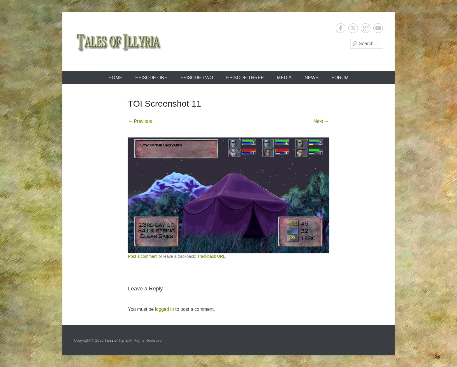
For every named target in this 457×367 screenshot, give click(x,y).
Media (284, 77)
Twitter (353, 28)
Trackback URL (211, 256)
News (312, 77)
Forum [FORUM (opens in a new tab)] (340, 77)
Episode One (151, 77)
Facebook (340, 28)
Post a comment (142, 256)
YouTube (378, 28)
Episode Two (196, 77)
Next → (321, 121)
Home (115, 77)
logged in (164, 309)
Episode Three (245, 77)
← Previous (140, 121)
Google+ (365, 28)
